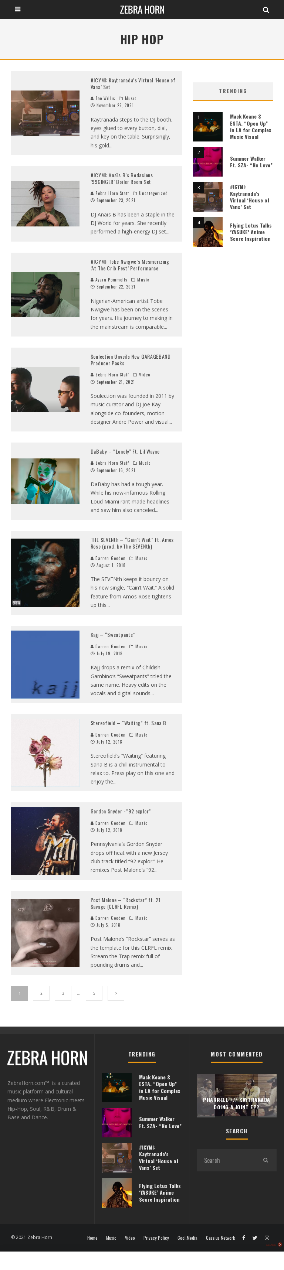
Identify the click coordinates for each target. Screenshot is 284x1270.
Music (131, 98)
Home (92, 1238)
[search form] (225, 1160)
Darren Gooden (108, 558)
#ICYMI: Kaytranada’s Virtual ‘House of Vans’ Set (133, 83)
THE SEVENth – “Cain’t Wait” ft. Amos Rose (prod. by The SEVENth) (132, 543)
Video (145, 374)
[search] (265, 1160)
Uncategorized (153, 193)
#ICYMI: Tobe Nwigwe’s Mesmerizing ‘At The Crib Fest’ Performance (130, 264)
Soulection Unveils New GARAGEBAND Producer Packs (131, 359)
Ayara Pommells (109, 280)
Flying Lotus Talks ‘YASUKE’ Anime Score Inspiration (251, 231)
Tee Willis (103, 98)
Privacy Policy (156, 1238)
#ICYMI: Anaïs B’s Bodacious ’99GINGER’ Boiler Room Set (122, 178)
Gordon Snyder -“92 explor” (121, 811)
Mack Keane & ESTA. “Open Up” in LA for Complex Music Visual (250, 126)
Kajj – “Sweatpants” (113, 634)
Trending (233, 91)
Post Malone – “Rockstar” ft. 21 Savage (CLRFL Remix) (126, 903)
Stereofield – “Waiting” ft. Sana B (128, 723)
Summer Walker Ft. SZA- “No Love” (251, 161)
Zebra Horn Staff (110, 193)
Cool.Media (187, 1238)
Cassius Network (220, 1238)
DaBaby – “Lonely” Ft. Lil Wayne (125, 451)
